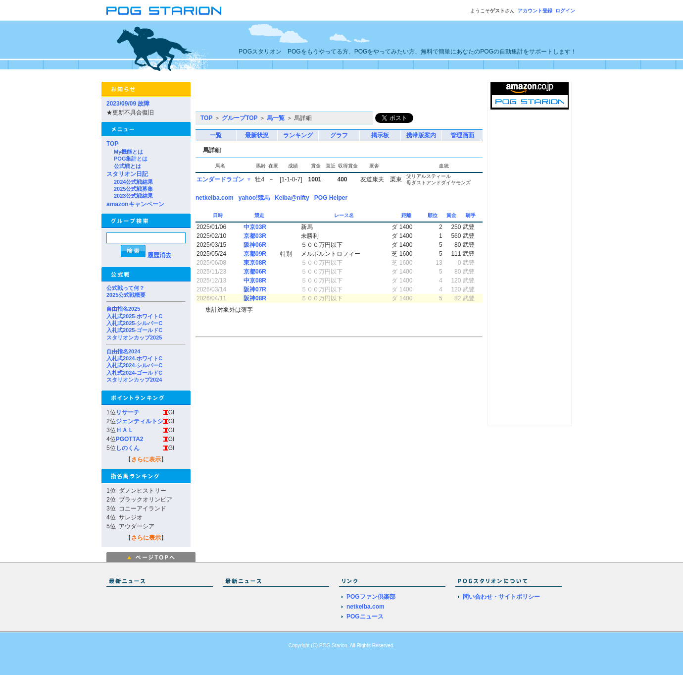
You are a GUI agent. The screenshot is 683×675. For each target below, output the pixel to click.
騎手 (471, 215)
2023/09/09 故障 (127, 103)
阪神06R (255, 244)
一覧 (216, 135)
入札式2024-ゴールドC (134, 373)
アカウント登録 (535, 10)
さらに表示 (146, 459)
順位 (433, 215)
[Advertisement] (311, 97)
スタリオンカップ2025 (134, 337)
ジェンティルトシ (139, 421)
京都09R (255, 253)
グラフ (339, 135)
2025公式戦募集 (133, 189)
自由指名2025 (123, 309)
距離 (407, 215)
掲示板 (380, 135)
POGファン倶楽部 (370, 596)
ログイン (565, 10)
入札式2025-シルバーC (134, 323)
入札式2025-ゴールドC (134, 330)
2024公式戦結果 (133, 182)
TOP (112, 143)
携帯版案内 (421, 135)
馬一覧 (276, 117)
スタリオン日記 (127, 173)
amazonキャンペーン (135, 204)
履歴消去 (159, 255)
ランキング (298, 135)
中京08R (255, 280)
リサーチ (128, 412)
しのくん (128, 448)
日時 (218, 215)
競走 (260, 215)
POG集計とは (130, 159)
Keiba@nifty (292, 197)
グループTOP (239, 117)
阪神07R (255, 289)
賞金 (452, 215)
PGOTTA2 (130, 439)
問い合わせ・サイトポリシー (501, 596)
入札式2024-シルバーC (134, 365)
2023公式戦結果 (133, 196)
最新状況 (257, 135)
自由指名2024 (123, 351)
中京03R (255, 227)
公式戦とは (127, 166)
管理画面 (462, 135)
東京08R (255, 262)
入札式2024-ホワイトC (134, 358)
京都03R (255, 235)
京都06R (255, 271)
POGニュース (365, 616)
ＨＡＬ (125, 430)
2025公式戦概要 (126, 295)
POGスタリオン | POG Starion (163, 10)
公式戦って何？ (125, 288)
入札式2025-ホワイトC (134, 316)
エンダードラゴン (220, 179)
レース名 (344, 215)
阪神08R (255, 298)
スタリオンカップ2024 (134, 380)
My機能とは (128, 152)
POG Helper (330, 197)
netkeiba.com (214, 197)
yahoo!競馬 (254, 197)
